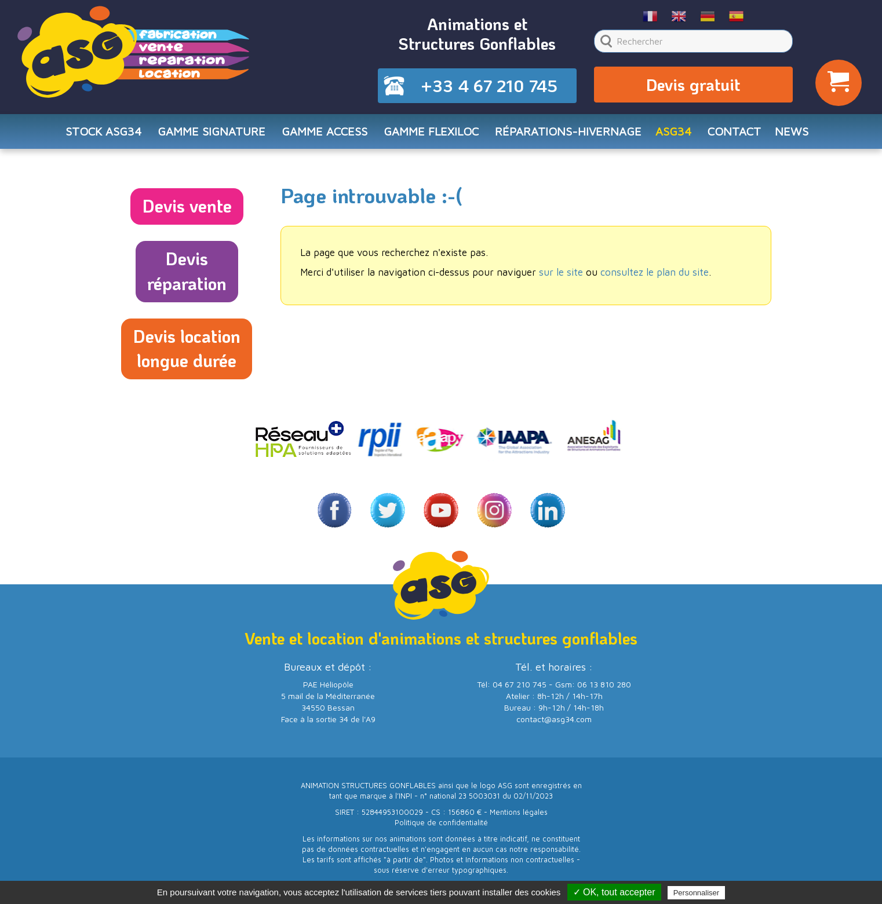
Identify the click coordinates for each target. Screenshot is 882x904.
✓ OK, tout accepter (614, 892)
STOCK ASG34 (103, 131)
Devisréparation (187, 271)
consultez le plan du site (654, 272)
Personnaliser (696, 892)
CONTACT (734, 131)
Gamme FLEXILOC (431, 131)
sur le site (561, 272)
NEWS (791, 131)
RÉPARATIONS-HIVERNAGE (568, 131)
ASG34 (673, 131)
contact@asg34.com (554, 719)
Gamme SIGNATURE (211, 131)
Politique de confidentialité (441, 822)
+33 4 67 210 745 (489, 85)
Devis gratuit (693, 84)
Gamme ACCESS (324, 131)
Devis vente (187, 206)
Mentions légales (519, 812)
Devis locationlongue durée (186, 348)
